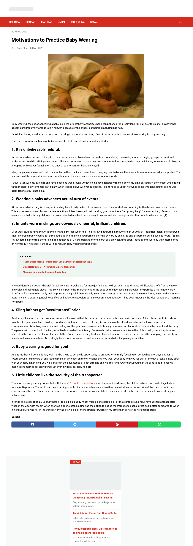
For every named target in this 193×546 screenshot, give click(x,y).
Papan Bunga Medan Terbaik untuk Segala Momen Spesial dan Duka (57, 301)
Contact (117, 536)
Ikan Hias (48, 17)
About (107, 536)
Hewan (96, 17)
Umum (63, 17)
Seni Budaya (80, 17)
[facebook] (25, 504)
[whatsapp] (111, 504)
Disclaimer (94, 536)
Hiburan (33, 17)
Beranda (16, 17)
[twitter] (54, 504)
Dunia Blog (101, 541)
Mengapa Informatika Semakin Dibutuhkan (44, 311)
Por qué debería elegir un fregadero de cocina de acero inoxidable (155, 101)
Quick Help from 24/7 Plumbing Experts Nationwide (49, 306)
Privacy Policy (79, 536)
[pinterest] (82, 504)
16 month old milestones (82, 450)
